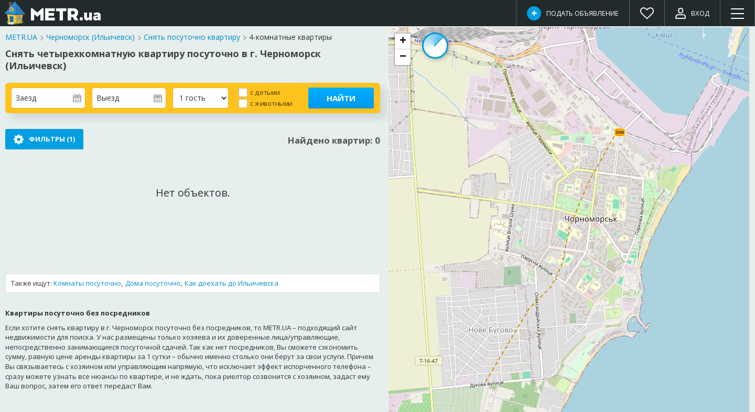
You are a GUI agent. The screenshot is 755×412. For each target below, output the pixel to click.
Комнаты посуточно (87, 283)
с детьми (264, 92)
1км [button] (620, 132)
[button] (403, 41)
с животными (271, 103)
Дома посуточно (152, 283)
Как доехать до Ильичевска (231, 283)
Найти (341, 98)
